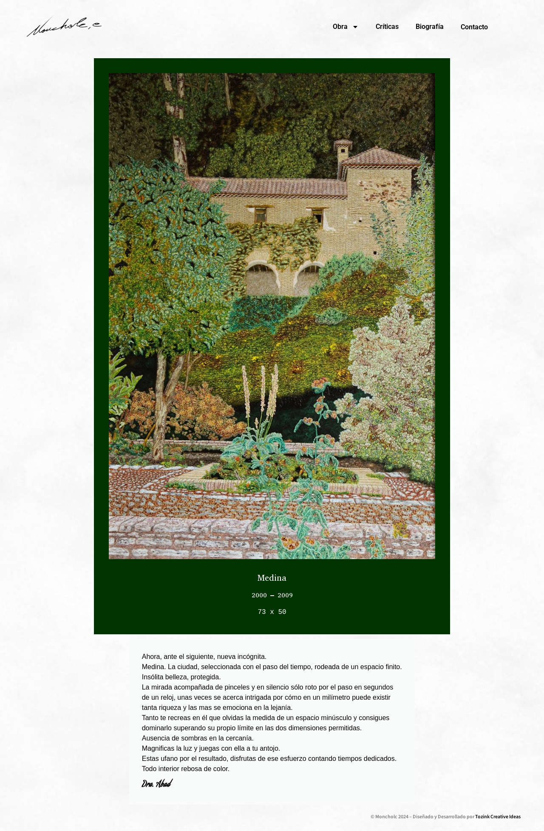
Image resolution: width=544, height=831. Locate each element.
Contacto (474, 27)
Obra (346, 26)
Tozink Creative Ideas (498, 816)
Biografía (430, 27)
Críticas (387, 27)
